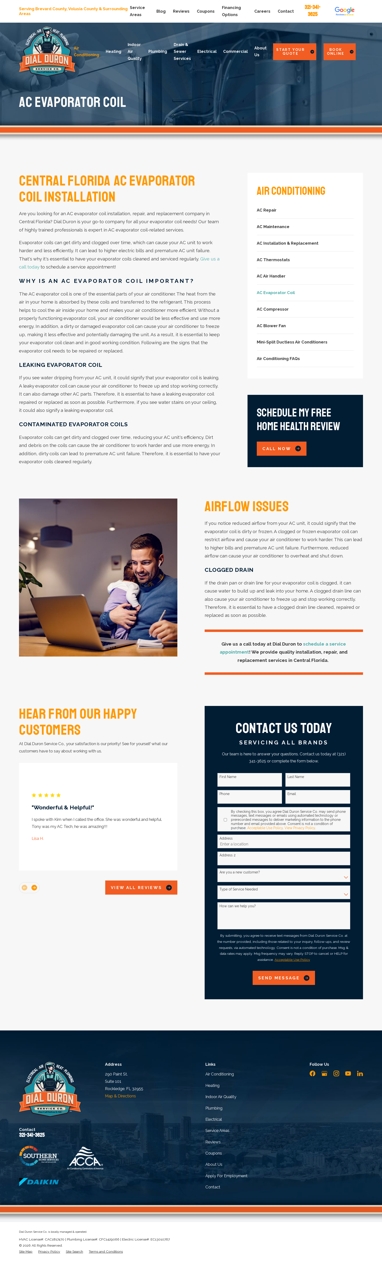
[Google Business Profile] (324, 1073)
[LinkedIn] (360, 1073)
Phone (233, 794)
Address (234, 838)
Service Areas (217, 1130)
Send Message (291, 978)
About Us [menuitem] (260, 51)
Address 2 (236, 855)
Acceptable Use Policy (273, 828)
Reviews (181, 11)
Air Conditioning (219, 1074)
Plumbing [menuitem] (157, 51)
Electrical (213, 1119)
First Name (236, 777)
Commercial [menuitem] (235, 51)
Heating (212, 1085)
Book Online (340, 52)
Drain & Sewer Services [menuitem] (182, 51)
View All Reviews (149, 887)
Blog (161, 11)
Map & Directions (120, 1095)
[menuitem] (305, 210)
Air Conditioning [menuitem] (86, 51)
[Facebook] (312, 1073)
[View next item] (42, 887)
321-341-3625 (312, 11)
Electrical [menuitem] (207, 51)
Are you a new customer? (248, 872)
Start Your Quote (295, 52)
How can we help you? (246, 906)
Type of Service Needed (247, 889)
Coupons (206, 11)
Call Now (281, 448)
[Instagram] (336, 1073)
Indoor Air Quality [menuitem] (135, 51)
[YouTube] (348, 1073)
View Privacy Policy (308, 828)
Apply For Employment (226, 1175)
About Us (213, 1164)
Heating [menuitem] (113, 51)
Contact (286, 11)
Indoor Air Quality (220, 1096)
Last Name (304, 777)
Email (300, 794)
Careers (262, 11)
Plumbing (213, 1108)
